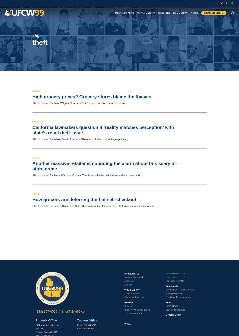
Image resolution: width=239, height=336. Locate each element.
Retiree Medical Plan (176, 273)
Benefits (129, 302)
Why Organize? (132, 293)
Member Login (173, 315)
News (36, 91)
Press (127, 324)
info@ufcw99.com (74, 311)
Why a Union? (132, 290)
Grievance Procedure (134, 297)
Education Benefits (175, 281)
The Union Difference (134, 313)
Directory (128, 285)
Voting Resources (174, 293)
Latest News (172, 306)
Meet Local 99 (131, 273)
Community (172, 286)
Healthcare (171, 277)
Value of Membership (134, 277)
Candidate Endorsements (178, 297)
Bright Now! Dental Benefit (137, 309)
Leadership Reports (175, 309)
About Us (129, 281)
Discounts (129, 306)
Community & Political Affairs (180, 289)
